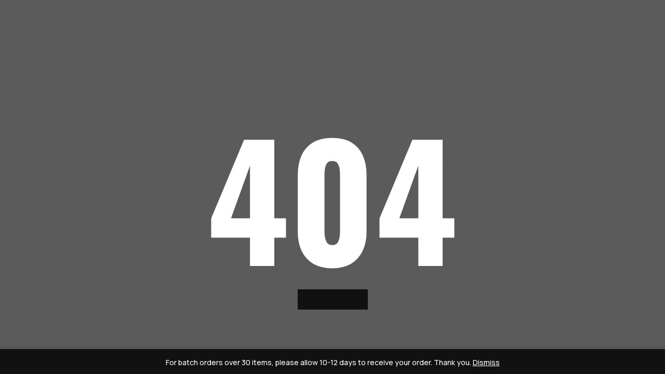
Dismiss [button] (486, 362)
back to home (333, 299)
